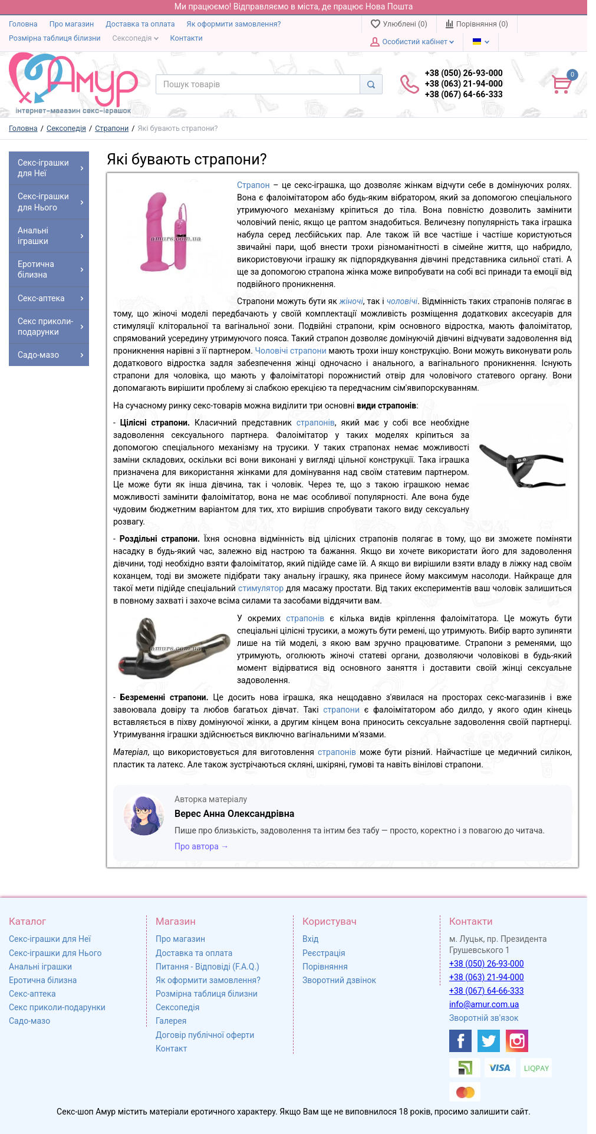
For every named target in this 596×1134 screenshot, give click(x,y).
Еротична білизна (43, 980)
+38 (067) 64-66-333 (486, 990)
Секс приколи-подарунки (57, 1007)
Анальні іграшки (40, 966)
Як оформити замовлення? (234, 23)
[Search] (371, 84)
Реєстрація (323, 953)
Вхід (310, 939)
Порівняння (325, 966)
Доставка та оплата (140, 23)
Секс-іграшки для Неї (50, 939)
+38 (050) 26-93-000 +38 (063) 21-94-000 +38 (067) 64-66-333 (464, 83)
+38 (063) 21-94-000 (486, 977)
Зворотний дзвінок (339, 980)
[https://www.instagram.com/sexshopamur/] (517, 1041)
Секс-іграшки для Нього (55, 953)
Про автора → (201, 846)
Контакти (186, 38)
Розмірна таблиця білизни (55, 38)
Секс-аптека (32, 993)
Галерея (171, 1021)
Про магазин (72, 23)
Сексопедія (136, 38)
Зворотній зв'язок (484, 1018)
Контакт (171, 1048)
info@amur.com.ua (484, 1004)
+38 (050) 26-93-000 (486, 963)
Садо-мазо (29, 1021)
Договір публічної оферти (205, 1035)
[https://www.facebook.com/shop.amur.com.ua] (460, 1041)
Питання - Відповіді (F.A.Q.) (207, 966)
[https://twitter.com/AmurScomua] (489, 1041)
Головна (23, 23)
